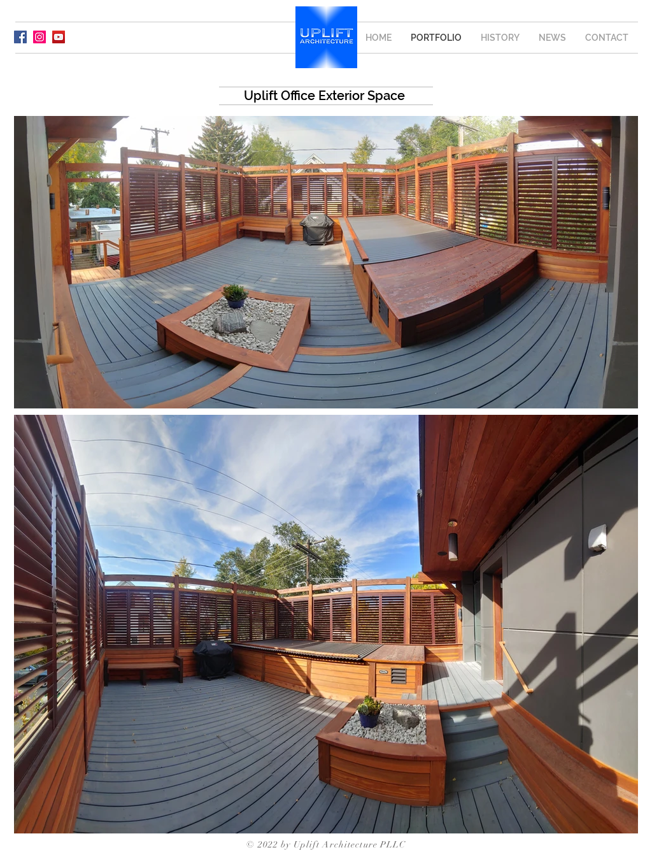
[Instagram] (39, 37)
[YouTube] (58, 37)
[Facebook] (20, 37)
